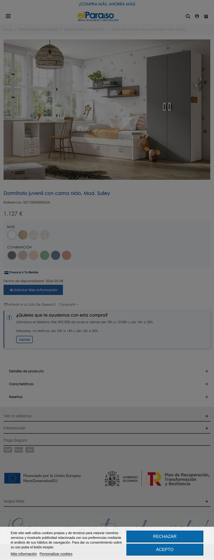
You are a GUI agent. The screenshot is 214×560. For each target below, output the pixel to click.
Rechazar (164, 536)
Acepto (165, 549)
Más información (24, 554)
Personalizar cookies (56, 554)
